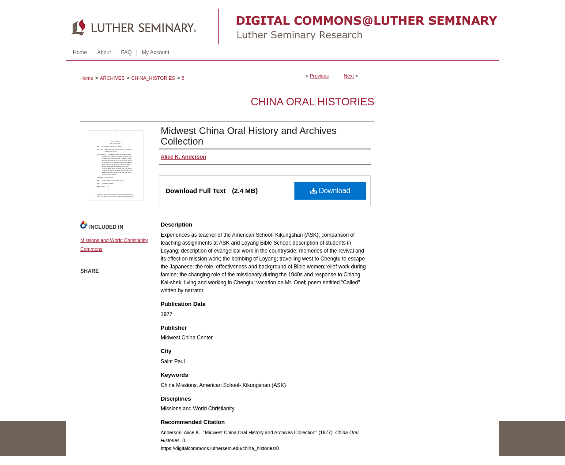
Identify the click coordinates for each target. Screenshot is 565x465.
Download (330, 190)
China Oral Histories (312, 102)
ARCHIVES (112, 78)
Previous (319, 75)
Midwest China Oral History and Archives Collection (249, 136)
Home (86, 78)
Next (349, 75)
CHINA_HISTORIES (153, 78)
